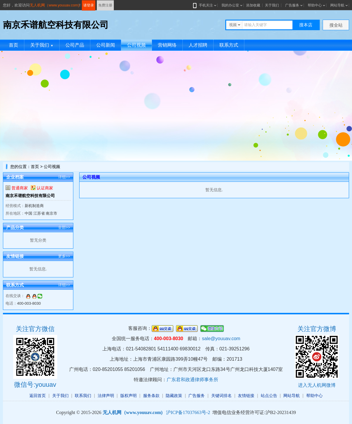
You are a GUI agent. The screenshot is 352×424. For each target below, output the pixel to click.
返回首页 (37, 395)
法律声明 (106, 395)
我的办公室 (230, 5)
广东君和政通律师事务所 (192, 379)
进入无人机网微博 (317, 385)
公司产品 (74, 45)
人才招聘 (198, 45)
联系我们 (83, 395)
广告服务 (292, 5)
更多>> (64, 256)
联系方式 (228, 45)
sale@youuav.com (221, 338)
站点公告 (269, 395)
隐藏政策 (174, 395)
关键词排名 (221, 395)
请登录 (88, 5)
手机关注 (205, 5)
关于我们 (272, 5)
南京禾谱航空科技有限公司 (30, 195)
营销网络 (167, 45)
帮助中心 (315, 5)
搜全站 (336, 25)
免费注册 (105, 5)
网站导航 (337, 5)
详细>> (64, 177)
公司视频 (136, 45)
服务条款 (151, 395)
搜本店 (305, 24)
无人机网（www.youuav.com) (54, 5)
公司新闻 (105, 45)
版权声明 (128, 395)
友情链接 (246, 395)
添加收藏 (253, 5)
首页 (13, 45)
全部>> (64, 227)
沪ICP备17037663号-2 (188, 412)
